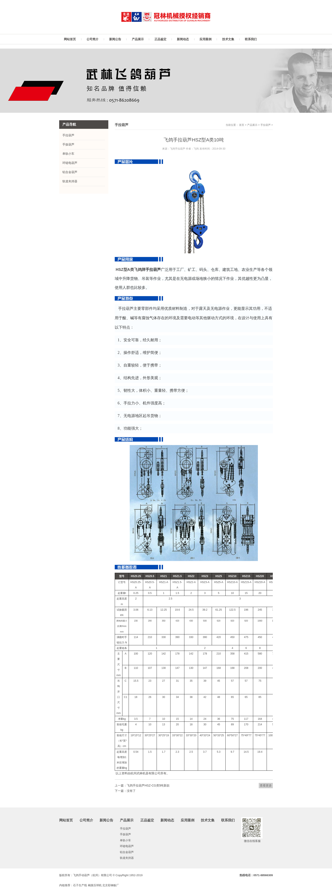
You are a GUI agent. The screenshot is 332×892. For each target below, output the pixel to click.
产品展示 (252, 124)
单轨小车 (68, 153)
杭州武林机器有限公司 (145, 773)
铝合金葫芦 (69, 172)
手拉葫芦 (265, 124)
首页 (241, 124)
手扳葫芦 (68, 144)
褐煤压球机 (95, 885)
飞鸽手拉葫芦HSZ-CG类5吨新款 (148, 785)
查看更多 (266, 785)
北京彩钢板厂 (110, 885)
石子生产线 (80, 885)
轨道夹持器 (69, 181)
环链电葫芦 (69, 163)
